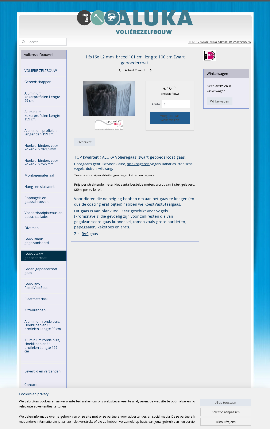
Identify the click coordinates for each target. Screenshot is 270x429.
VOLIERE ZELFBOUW (40, 70)
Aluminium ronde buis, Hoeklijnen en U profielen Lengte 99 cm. (42, 325)
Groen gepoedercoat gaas (40, 271)
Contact (30, 384)
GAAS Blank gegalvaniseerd (36, 241)
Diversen (31, 227)
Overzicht (84, 142)
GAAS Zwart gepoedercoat (35, 256)
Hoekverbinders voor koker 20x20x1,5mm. (41, 147)
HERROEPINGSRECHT (41, 402)
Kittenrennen (35, 310)
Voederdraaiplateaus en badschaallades (43, 214)
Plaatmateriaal (35, 299)
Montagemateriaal (39, 175)
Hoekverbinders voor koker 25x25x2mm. (41, 162)
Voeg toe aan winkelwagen (170, 117)
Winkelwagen (219, 101)
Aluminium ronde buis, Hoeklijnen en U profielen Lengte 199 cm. (42, 345)
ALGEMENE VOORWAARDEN (37, 393)
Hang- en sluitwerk (39, 186)
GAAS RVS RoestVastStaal (36, 286)
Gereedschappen (37, 82)
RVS (85, 233)
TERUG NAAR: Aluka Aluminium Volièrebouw (219, 42)
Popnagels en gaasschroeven (36, 200)
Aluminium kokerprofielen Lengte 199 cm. (42, 115)
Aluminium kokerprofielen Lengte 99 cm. (42, 97)
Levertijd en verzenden (42, 371)
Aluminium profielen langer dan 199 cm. (40, 132)
